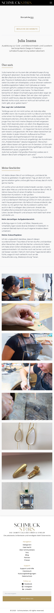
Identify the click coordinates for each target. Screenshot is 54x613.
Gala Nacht (27, 547)
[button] (51, 2)
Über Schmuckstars (27, 550)
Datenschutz (27, 576)
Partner (27, 558)
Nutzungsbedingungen (27, 574)
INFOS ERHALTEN (27, 598)
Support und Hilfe (27, 568)
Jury (27, 552)
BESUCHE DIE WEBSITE (27, 29)
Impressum (27, 571)
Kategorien (27, 545)
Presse (27, 560)
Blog (27, 555)
